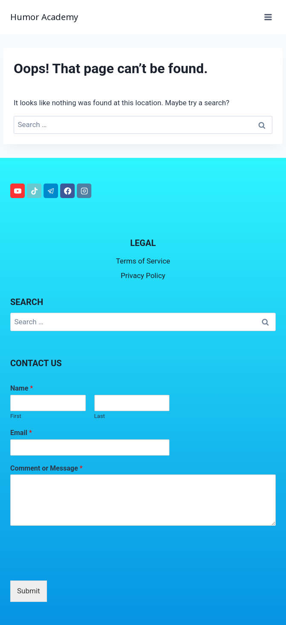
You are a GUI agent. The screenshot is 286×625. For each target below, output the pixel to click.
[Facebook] (67, 191)
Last (99, 416)
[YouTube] (17, 191)
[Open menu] (268, 17)
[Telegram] (51, 191)
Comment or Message (46, 468)
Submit (28, 590)
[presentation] (75, 566)
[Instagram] (84, 191)
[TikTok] (34, 191)
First (15, 416)
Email (21, 433)
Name (21, 388)
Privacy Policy (143, 275)
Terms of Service (143, 261)
